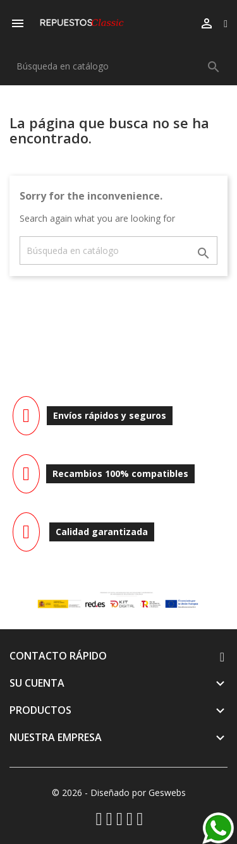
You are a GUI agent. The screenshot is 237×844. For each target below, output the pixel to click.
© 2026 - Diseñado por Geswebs (119, 793)
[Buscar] (118, 66)
